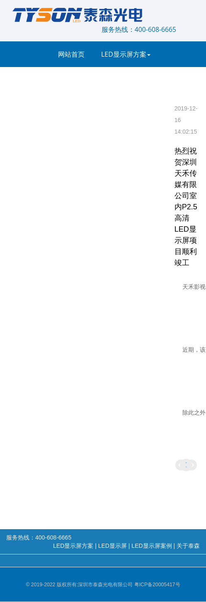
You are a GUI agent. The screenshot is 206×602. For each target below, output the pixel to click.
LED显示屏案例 (135, 79)
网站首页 (71, 54)
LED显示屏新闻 (82, 105)
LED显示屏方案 (125, 54)
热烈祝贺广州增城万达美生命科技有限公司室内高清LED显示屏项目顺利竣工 (191, 465)
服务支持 (139, 105)
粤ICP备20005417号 (157, 585)
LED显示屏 (76, 79)
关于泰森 (73, 131)
